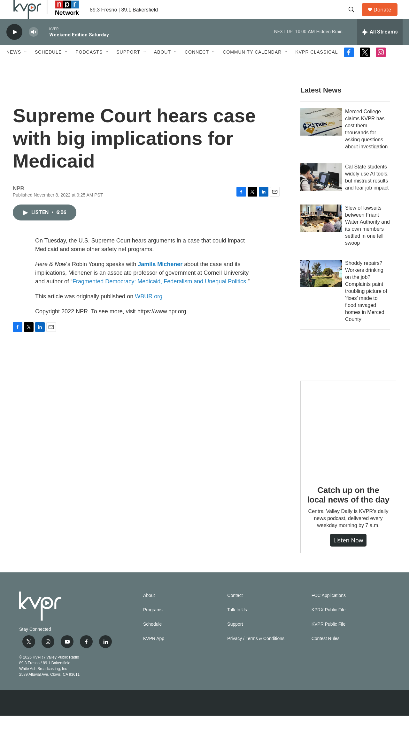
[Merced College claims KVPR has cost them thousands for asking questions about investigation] (321, 136)
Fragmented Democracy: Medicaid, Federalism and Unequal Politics (159, 296)
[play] (14, 46)
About (162, 66)
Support (128, 66)
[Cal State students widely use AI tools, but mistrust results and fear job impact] (321, 191)
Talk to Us (237, 624)
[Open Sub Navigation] (25, 66)
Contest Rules (326, 653)
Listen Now (348, 554)
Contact (235, 609)
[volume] (33, 46)
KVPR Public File (329, 638)
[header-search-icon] (354, 17)
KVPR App (153, 653)
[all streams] (380, 46)
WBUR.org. (149, 311)
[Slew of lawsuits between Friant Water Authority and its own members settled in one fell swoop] (321, 232)
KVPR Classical (316, 66)
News (13, 66)
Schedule (48, 66)
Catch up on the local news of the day (348, 509)
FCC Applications (329, 609)
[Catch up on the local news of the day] (348, 442)
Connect (197, 66)
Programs (153, 624)
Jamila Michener (160, 278)
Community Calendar (252, 66)
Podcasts (89, 66)
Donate (386, 16)
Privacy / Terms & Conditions (255, 653)
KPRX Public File (329, 624)
